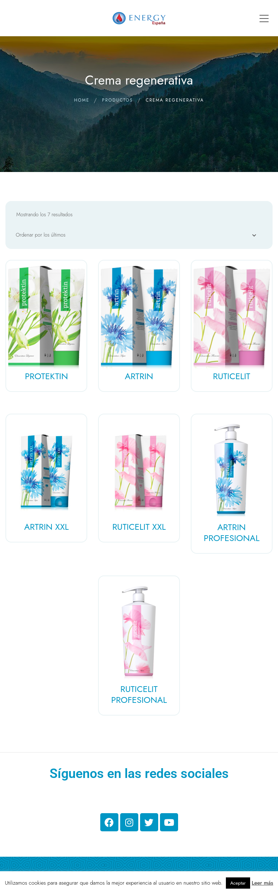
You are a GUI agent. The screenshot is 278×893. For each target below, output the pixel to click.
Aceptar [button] (238, 883)
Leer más (262, 883)
